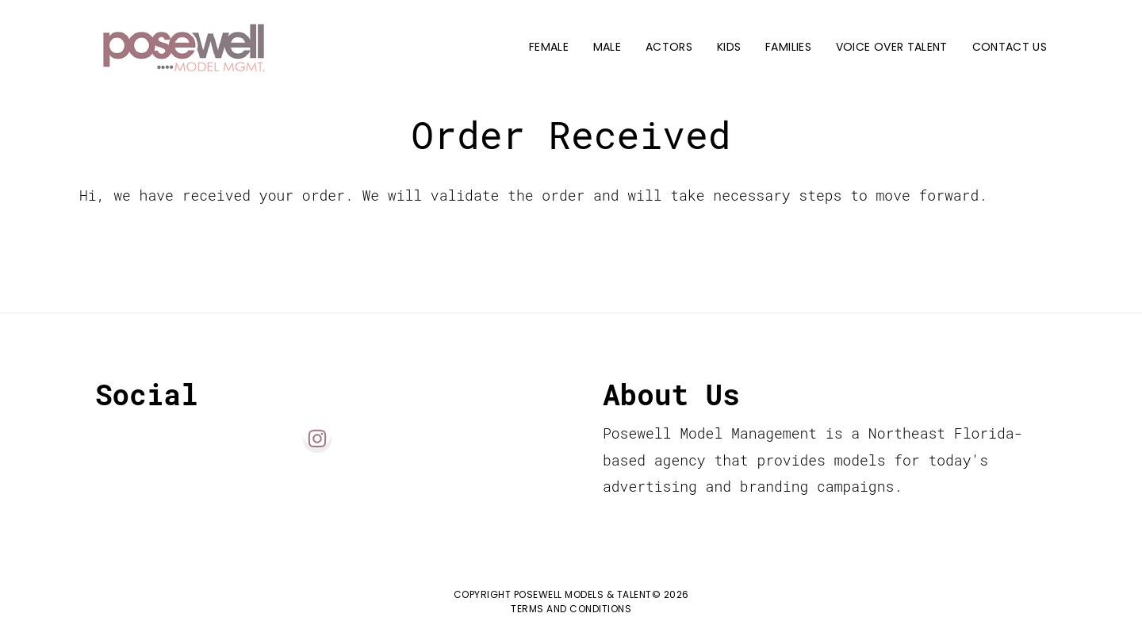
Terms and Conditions (571, 608)
